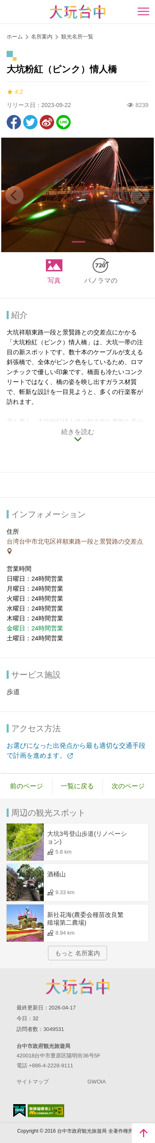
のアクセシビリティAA (46, 1110)
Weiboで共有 (47, 122)
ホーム (15, 36)
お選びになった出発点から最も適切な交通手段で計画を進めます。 (76, 750)
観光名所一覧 (77, 36)
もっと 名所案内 (77, 953)
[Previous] (14, 195)
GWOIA (97, 1082)
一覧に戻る (77, 786)
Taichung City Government (78, 986)
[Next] (140, 195)
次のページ (128, 786)
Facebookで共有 (14, 122)
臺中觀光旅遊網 (77, 12)
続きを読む (77, 431)
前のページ (26, 786)
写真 (54, 280)
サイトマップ (33, 1082)
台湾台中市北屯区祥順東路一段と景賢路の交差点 (75, 541)
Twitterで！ (30, 122)
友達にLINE (63, 122)
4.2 (15, 91)
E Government (19, 1110)
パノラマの (100, 280)
